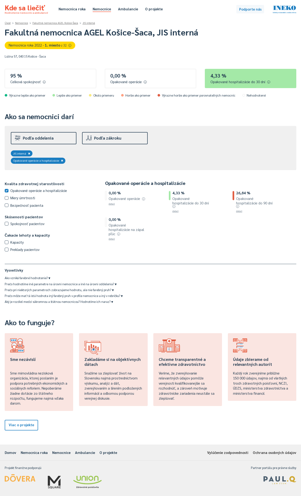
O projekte (154, 9)
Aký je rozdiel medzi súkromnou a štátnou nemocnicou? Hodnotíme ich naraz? (59, 302)
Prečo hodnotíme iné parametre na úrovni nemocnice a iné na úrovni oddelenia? (61, 284)
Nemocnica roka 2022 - (40, 45)
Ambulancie (128, 9)
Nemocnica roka (72, 9)
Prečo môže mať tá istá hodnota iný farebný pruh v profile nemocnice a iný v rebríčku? (64, 296)
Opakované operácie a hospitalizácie (38, 160)
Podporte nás (250, 9)
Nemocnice (102, 9)
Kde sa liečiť (26, 8)
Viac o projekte (21, 424)
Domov (10, 452)
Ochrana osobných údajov (274, 452)
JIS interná (89, 23)
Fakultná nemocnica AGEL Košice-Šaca (55, 23)
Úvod (8, 23)
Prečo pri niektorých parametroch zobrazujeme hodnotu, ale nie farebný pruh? (59, 290)
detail (112, 203)
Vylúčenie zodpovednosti (227, 452)
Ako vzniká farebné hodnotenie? (27, 278)
